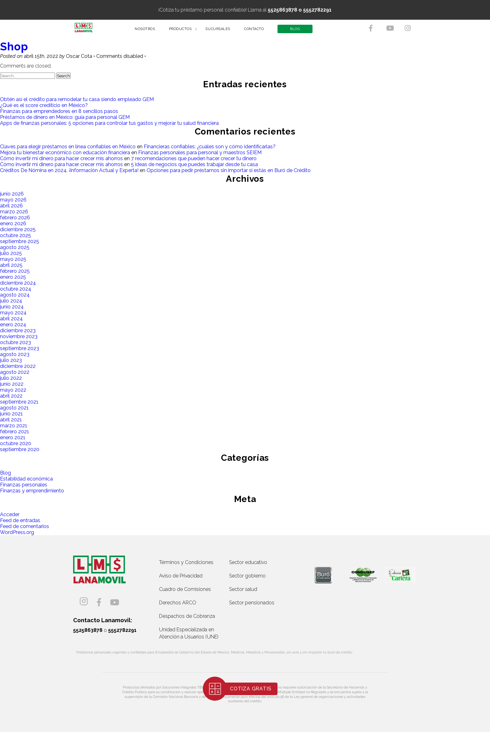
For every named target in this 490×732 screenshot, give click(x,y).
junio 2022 (11, 384)
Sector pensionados (251, 603)
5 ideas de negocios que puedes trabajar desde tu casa (194, 164)
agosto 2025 (14, 247)
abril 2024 (11, 319)
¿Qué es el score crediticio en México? (44, 105)
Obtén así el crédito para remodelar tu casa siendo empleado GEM (77, 99)
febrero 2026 (15, 218)
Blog (5, 473)
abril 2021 (11, 420)
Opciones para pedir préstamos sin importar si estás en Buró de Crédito (229, 170)
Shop (14, 46)
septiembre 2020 (19, 449)
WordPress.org (17, 532)
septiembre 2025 (19, 241)
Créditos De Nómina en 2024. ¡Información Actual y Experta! (69, 170)
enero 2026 (13, 223)
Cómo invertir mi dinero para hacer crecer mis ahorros (61, 158)
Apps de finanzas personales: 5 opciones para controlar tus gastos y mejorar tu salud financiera (109, 123)
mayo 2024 (13, 313)
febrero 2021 (14, 432)
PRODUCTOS (184, 31)
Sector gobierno (247, 576)
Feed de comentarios (24, 526)
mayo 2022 (13, 390)
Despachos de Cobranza (187, 616)
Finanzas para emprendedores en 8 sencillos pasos (59, 111)
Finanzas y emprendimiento (32, 491)
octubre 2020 (15, 443)
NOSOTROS (149, 31)
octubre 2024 (15, 289)
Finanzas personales (23, 485)
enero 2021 (12, 437)
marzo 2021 (13, 426)
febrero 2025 (15, 271)
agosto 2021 (14, 408)
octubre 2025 (15, 235)
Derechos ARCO (177, 603)
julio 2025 (11, 253)
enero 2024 (13, 325)
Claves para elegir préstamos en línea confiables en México (68, 147)
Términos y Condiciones (186, 562)
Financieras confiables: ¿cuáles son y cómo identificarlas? (210, 147)
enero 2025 (13, 277)
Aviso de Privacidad (180, 576)
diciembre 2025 (18, 229)
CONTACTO (258, 31)
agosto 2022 (14, 372)
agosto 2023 (14, 354)
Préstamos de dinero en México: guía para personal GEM (65, 117)
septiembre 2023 (19, 348)
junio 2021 (11, 414)
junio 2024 (12, 307)
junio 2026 (12, 194)
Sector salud (243, 589)
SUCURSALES (222, 31)
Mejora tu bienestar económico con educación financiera (65, 152)
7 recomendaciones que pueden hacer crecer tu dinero (194, 158)
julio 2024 (11, 301)
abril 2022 (11, 396)
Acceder (9, 514)
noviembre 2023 (19, 336)
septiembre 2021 (19, 402)
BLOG (299, 31)
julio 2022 (11, 378)
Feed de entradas (20, 520)
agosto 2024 (15, 295)
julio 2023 (11, 360)
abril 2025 (11, 265)
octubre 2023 (15, 342)
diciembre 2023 (18, 330)
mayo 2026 (13, 200)
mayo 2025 (13, 259)
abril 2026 (11, 206)
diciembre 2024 (18, 283)
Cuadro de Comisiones (185, 589)
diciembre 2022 (18, 366)
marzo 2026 (14, 212)
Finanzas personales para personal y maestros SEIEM (200, 152)
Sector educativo (248, 562)
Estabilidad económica (26, 479)
